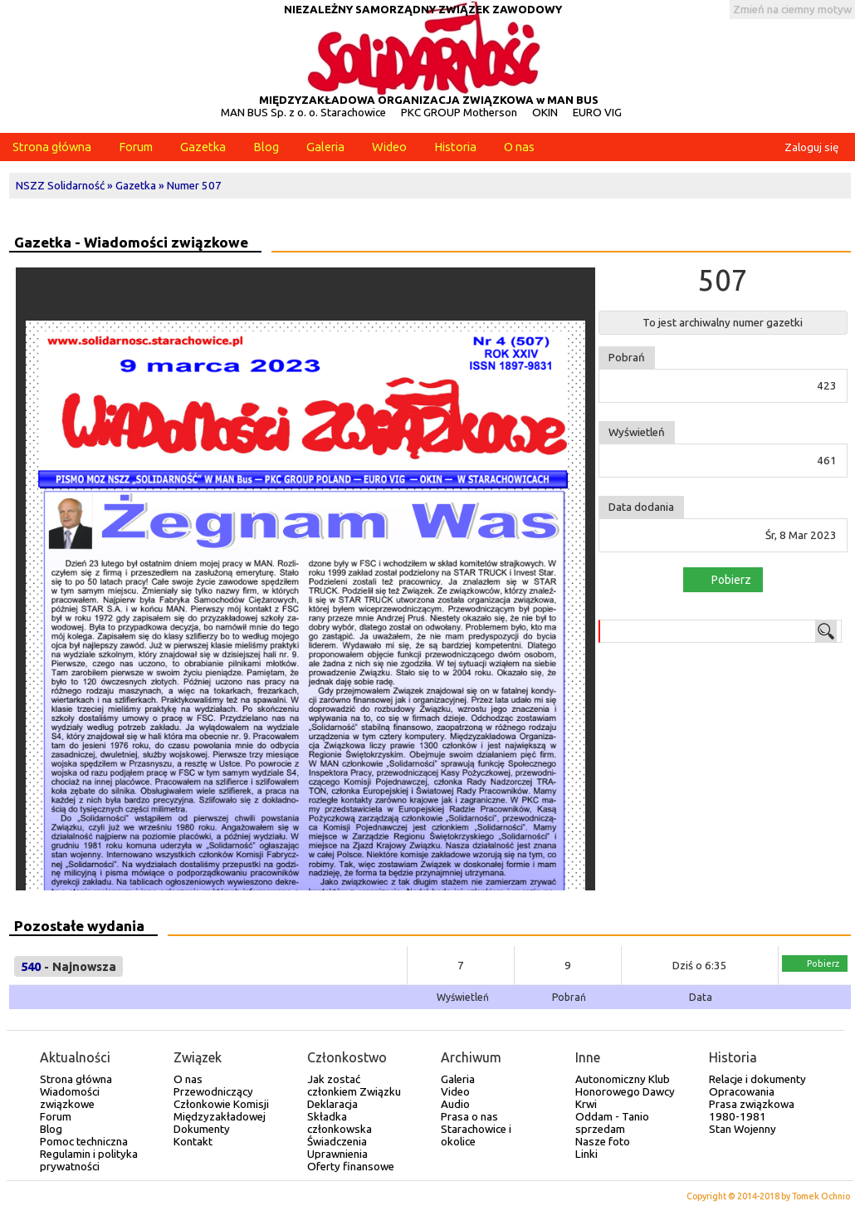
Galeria (325, 147)
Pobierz (721, 578)
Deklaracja (332, 1104)
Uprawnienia (337, 1154)
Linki (586, 1154)
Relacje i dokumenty (757, 1079)
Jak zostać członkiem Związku (354, 1085)
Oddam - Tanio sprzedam (612, 1122)
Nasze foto (602, 1141)
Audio (455, 1104)
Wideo (389, 147)
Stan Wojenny (742, 1129)
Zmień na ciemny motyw (792, 9)
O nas (519, 147)
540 (31, 966)
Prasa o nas (469, 1116)
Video (455, 1092)
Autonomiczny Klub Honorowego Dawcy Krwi (625, 1091)
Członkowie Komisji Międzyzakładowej (221, 1110)
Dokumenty (201, 1129)
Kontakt (193, 1141)
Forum (136, 147)
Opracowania (741, 1092)
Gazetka (203, 147)
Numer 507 (194, 185)
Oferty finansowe (350, 1166)
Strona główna (51, 147)
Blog (266, 147)
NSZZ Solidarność (60, 185)
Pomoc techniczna (84, 1141)
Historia (455, 147)
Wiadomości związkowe (70, 1098)
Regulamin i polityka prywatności (89, 1160)
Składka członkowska (339, 1122)
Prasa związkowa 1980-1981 (751, 1110)
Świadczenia (337, 1141)
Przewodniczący (213, 1092)
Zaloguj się (811, 147)
